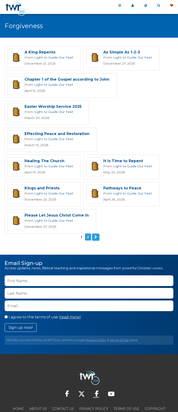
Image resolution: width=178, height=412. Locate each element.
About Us (38, 381)
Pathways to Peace (44, 188)
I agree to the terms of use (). (43, 289)
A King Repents (40, 52)
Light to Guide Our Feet (51, 57)
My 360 (132, 5)
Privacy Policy (96, 312)
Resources (89, 387)
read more (69, 289)
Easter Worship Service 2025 (53, 107)
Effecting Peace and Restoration (57, 134)
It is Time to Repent (44, 161)
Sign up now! (21, 300)
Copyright (155, 381)
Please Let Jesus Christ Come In (131, 188)
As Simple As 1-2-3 (117, 52)
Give (171, 5)
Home (18, 381)
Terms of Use (119, 312)
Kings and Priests (116, 161)
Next (95, 209)
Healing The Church (139, 134)
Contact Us (63, 381)
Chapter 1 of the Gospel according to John (67, 80)
